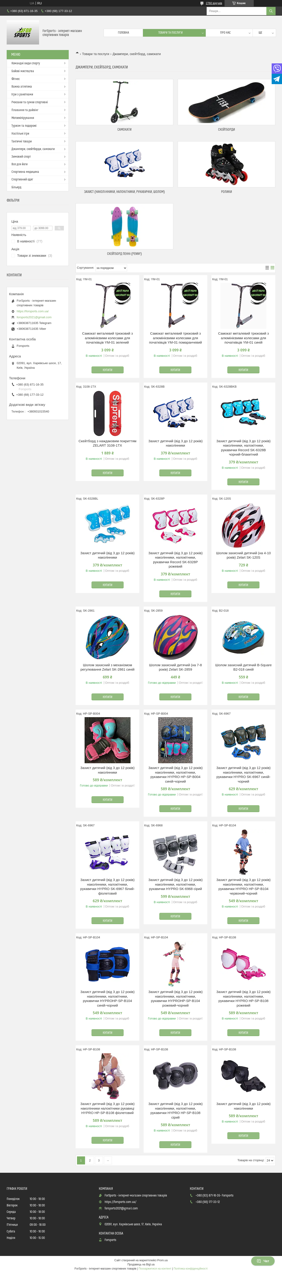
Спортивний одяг (22, 179)
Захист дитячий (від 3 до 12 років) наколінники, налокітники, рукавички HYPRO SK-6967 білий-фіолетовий (107, 886)
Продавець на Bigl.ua (140, 1264)
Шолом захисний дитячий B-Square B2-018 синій (243, 667)
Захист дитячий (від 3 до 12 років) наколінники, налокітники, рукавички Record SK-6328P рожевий (175, 560)
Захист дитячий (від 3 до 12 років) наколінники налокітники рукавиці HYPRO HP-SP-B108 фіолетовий (107, 1108)
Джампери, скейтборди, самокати (33, 149)
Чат (263, 1261)
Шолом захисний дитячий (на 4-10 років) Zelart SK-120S (243, 555)
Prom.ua (162, 1260)
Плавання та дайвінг (24, 110)
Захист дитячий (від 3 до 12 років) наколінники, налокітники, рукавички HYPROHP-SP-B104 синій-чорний (107, 998)
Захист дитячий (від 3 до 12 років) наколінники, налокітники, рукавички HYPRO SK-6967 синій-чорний (243, 774)
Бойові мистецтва (22, 71)
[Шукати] (271, 11)
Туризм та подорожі (24, 126)
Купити (107, 370)
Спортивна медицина (25, 172)
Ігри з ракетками (22, 94)
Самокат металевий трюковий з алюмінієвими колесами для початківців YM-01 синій (243, 337)
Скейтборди (226, 130)
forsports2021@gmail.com (34, 317)
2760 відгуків (214, 3)
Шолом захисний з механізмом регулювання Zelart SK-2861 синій (107, 667)
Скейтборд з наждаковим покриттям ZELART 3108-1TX (108, 443)
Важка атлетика (21, 86)
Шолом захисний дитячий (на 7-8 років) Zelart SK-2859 (175, 667)
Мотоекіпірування (22, 118)
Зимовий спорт (21, 157)
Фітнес (15, 79)
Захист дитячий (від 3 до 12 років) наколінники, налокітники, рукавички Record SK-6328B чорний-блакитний (243, 448)
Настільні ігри (20, 134)
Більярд (16, 187)
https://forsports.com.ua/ (33, 311)
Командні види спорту (25, 63)
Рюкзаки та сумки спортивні (29, 102)
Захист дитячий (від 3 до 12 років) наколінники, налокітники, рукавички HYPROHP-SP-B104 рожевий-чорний (175, 998)
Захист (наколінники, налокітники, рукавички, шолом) (124, 192)
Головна (123, 33)
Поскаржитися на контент (155, 1268)
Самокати (124, 130)
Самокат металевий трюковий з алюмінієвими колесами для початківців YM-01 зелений (107, 337)
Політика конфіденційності (191, 1268)
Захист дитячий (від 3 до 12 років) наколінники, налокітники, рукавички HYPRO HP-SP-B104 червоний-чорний (243, 886)
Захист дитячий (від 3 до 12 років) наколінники (175, 443)
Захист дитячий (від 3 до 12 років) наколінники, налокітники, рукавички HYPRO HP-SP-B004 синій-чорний (175, 774)
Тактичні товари (21, 141)
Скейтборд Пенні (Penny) (124, 254)
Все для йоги (19, 164)
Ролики (226, 192)
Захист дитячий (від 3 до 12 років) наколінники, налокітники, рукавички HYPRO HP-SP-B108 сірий (175, 1110)
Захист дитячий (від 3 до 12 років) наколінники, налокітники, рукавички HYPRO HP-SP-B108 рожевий (243, 998)
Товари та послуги (170, 33)
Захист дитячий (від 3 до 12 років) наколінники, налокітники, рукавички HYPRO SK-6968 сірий (175, 884)
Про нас (225, 33)
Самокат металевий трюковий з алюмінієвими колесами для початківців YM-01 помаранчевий (175, 337)
